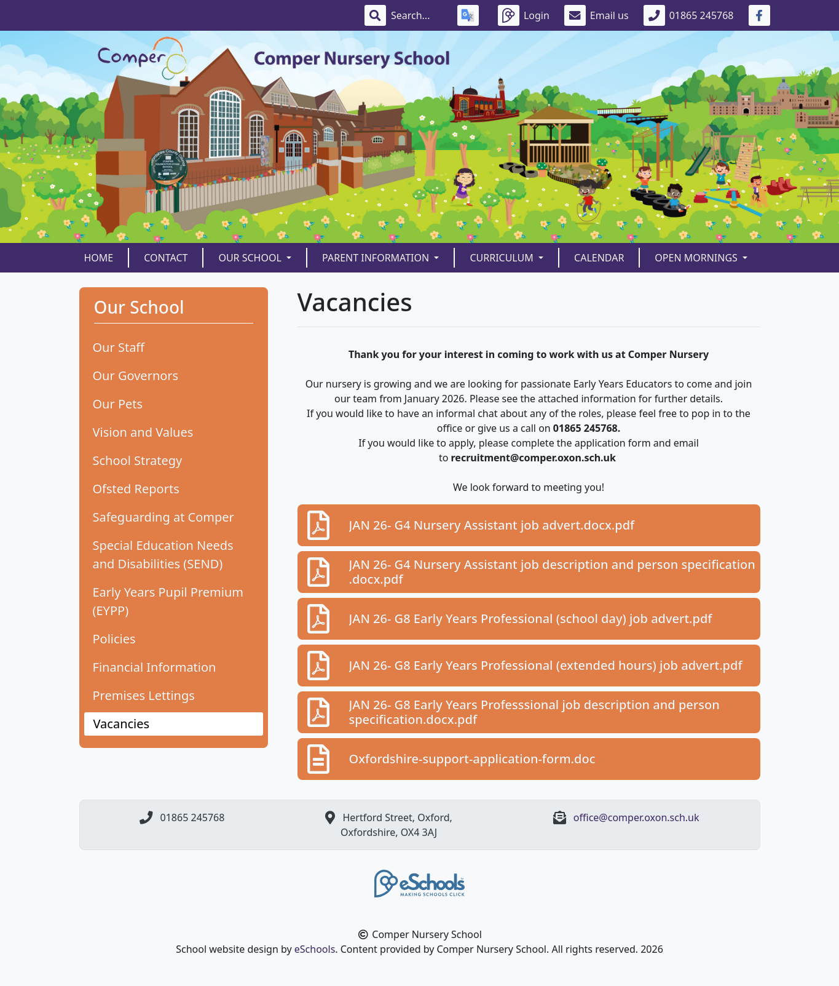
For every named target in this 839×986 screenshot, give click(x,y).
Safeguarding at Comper (163, 517)
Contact (165, 257)
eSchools (315, 949)
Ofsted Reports (136, 488)
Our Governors (136, 375)
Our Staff (119, 347)
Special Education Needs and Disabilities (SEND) (163, 554)
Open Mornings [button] (697, 257)
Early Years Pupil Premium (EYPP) (168, 601)
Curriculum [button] (503, 257)
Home (99, 257)
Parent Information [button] (376, 257)
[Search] (416, 15)
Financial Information (154, 667)
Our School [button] (251, 257)
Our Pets (118, 404)
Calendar (599, 257)
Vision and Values (143, 432)
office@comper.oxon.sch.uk (636, 817)
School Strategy (138, 460)
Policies (114, 638)
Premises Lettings (144, 695)
